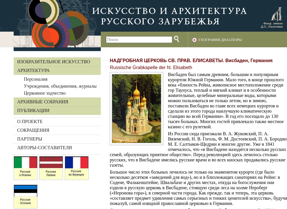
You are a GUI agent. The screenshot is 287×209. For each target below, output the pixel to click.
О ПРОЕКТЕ (30, 121)
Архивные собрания (42, 101)
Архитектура (33, 70)
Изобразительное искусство (53, 61)
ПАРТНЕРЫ (29, 138)
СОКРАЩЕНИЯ (33, 130)
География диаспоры (220, 40)
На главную (50, 23)
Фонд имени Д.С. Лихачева (271, 17)
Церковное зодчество (45, 93)
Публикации (33, 110)
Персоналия (35, 79)
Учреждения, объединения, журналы (60, 86)
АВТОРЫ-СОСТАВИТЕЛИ (44, 147)
